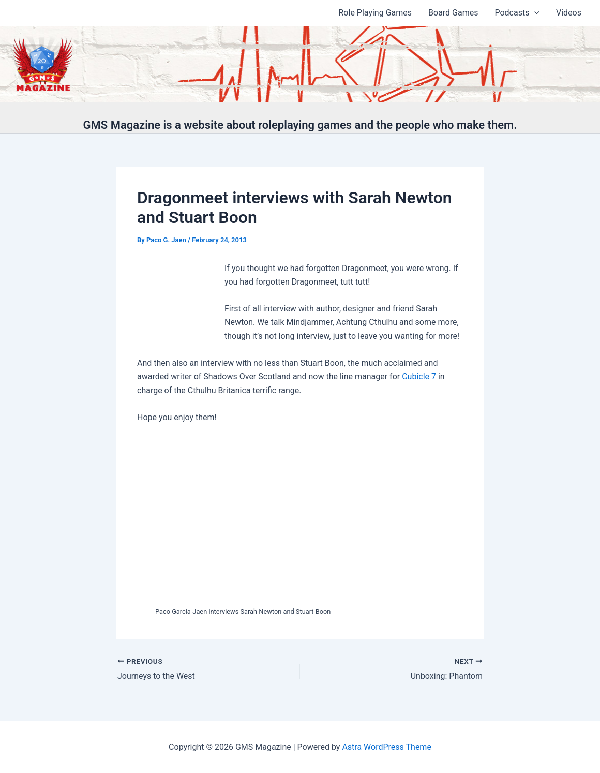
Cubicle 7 (419, 376)
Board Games (453, 13)
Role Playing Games (375, 13)
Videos (568, 13)
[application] (534, 13)
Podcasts (516, 13)
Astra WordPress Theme (386, 747)
